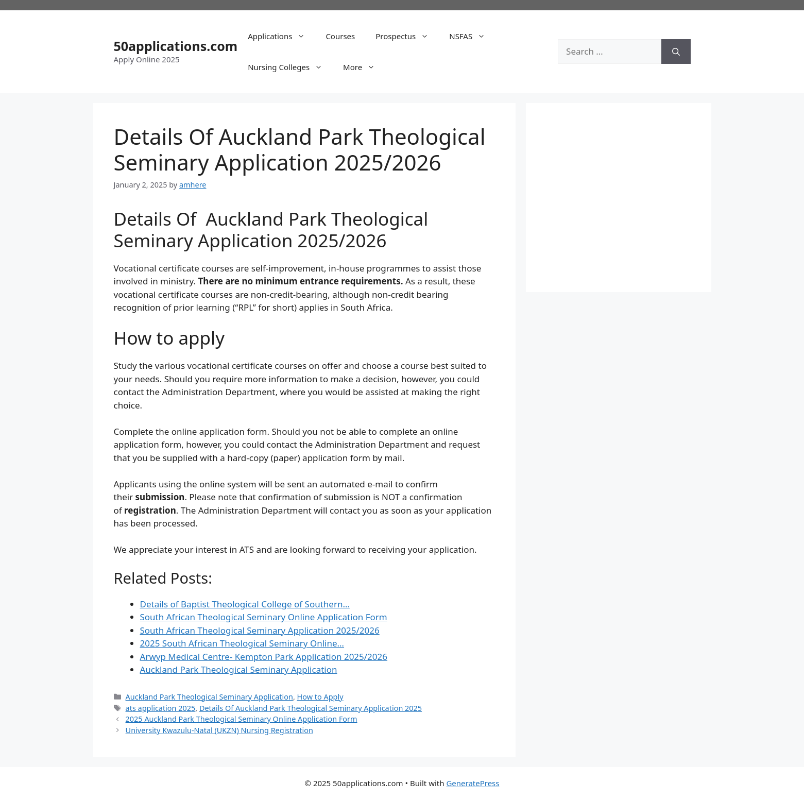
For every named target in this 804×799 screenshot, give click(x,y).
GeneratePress (472, 783)
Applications (281, 36)
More (364, 67)
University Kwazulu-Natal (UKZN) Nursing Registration (219, 730)
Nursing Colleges (290, 67)
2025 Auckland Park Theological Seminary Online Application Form (241, 719)
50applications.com (176, 46)
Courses (340, 36)
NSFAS (472, 36)
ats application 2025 (161, 708)
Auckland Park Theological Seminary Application (209, 697)
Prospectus (407, 36)
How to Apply (320, 697)
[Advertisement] (633, 196)
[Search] (676, 51)
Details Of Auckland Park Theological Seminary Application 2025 (310, 708)
